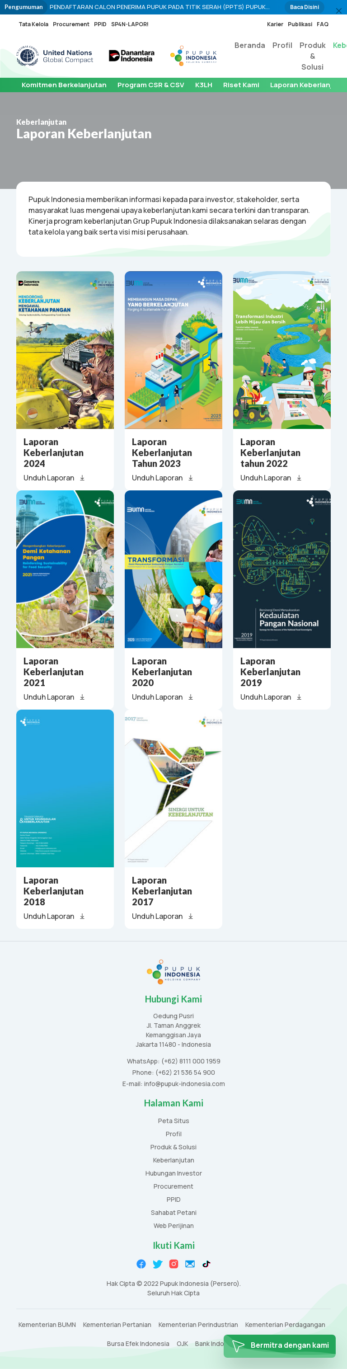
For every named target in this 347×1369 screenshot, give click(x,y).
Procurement (71, 24)
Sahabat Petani (174, 1213)
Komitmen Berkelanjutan (64, 84)
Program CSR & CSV (150, 84)
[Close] (339, 11)
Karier (275, 24)
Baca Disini (304, 7)
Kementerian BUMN (47, 1325)
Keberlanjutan (173, 1160)
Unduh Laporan (54, 478)
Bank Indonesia (217, 1344)
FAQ (322, 24)
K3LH (203, 84)
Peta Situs (173, 1121)
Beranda (249, 45)
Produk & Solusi (313, 56)
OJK (182, 1344)
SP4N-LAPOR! (130, 24)
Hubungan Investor (173, 1173)
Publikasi (300, 24)
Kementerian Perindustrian (198, 1325)
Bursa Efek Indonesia (138, 1344)
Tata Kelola (33, 24)
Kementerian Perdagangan (285, 1325)
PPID (100, 24)
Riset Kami (241, 84)
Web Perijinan (174, 1226)
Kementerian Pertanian (117, 1325)
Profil (282, 45)
